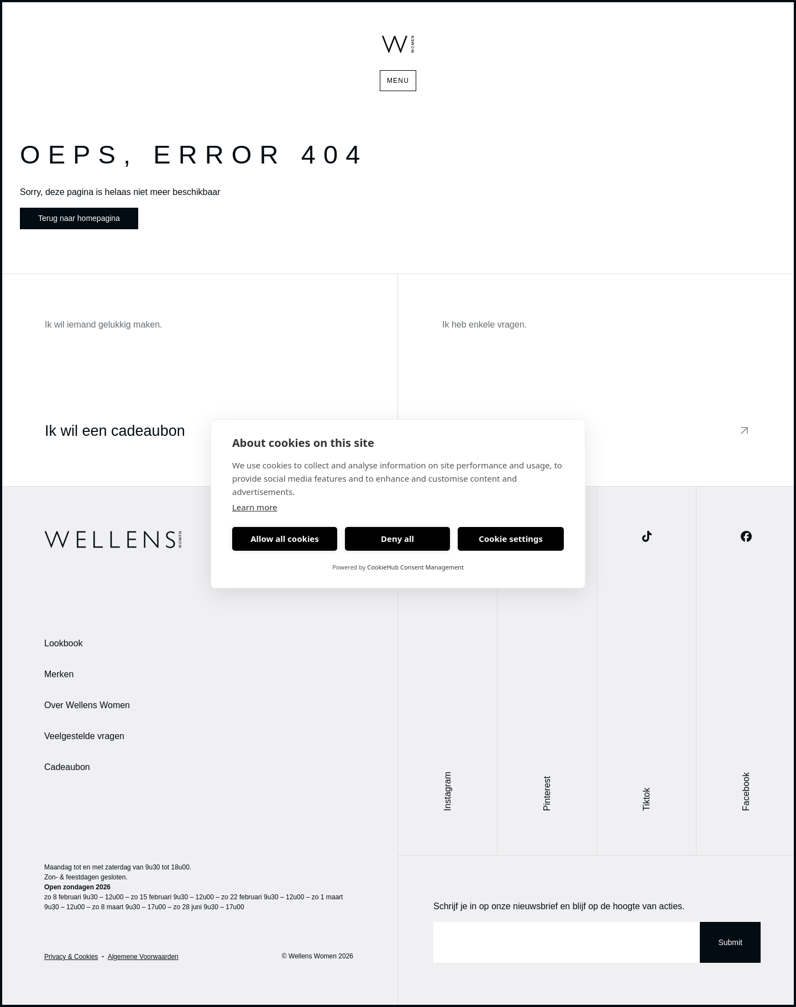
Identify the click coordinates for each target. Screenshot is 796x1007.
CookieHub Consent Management (415, 567)
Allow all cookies (284, 538)
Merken (59, 674)
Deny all (397, 538)
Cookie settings (511, 538)
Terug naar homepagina (79, 218)
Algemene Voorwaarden (143, 957)
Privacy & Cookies (71, 957)
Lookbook (63, 643)
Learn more (254, 507)
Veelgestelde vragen (84, 736)
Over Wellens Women (87, 705)
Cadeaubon (67, 767)
